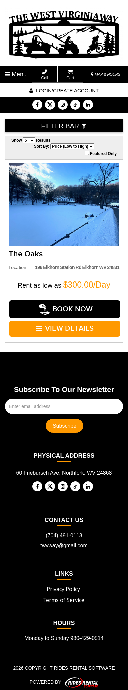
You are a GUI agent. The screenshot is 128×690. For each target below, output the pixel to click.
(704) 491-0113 (64, 533)
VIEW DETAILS (65, 326)
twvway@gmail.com (64, 543)
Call (44, 74)
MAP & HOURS (105, 74)
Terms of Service (63, 597)
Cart (70, 74)
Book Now (66, 308)
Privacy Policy (63, 586)
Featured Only (101, 153)
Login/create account (64, 90)
